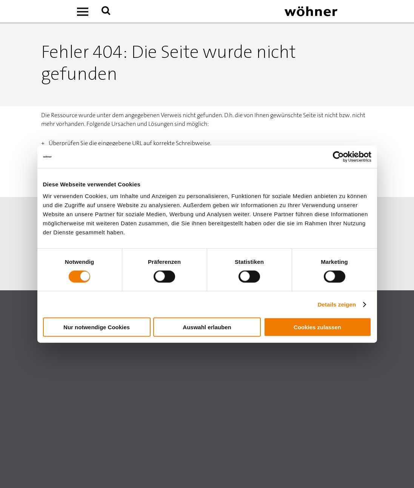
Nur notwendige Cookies (96, 327)
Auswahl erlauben (207, 327)
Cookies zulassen (317, 327)
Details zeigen (337, 304)
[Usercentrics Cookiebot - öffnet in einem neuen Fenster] (338, 156)
